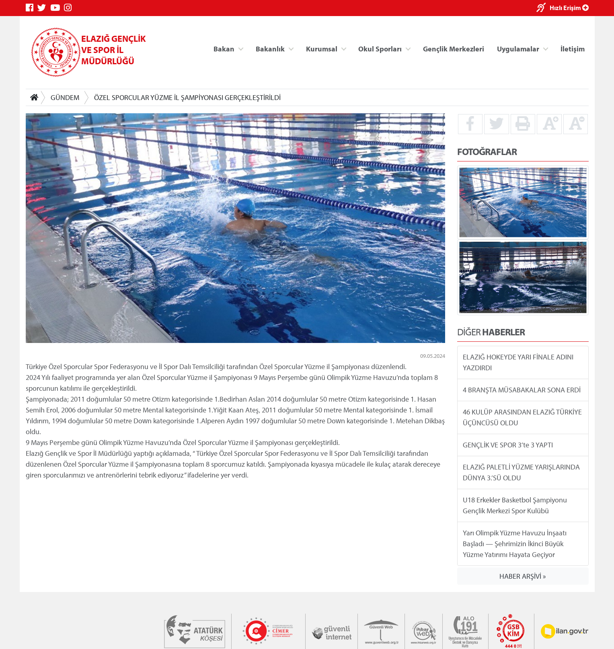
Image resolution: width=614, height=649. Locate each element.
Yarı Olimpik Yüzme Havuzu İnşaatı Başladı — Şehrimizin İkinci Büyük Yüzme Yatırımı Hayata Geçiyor (515, 543)
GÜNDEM (65, 97)
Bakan (224, 48)
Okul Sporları (380, 48)
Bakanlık (270, 48)
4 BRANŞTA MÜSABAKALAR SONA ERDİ (522, 389)
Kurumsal (321, 48)
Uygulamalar (518, 48)
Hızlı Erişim (569, 8)
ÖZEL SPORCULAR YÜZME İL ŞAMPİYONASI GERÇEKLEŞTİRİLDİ (187, 97)
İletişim (573, 48)
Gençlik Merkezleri (453, 48)
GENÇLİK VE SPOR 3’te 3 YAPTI (508, 444)
